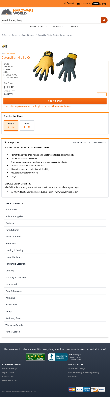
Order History (9, 368)
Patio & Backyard (13, 290)
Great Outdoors (13, 236)
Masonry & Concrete (15, 277)
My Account (69, 3)
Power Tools (11, 304)
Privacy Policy (92, 372)
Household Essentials (15, 263)
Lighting (9, 270)
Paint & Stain (11, 284)
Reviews (72, 376)
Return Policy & (76, 372)
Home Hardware (13, 257)
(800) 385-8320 (9, 380)
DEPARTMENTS (37, 26)
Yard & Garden (12, 331)
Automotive (11, 209)
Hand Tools (11, 243)
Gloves (14, 35)
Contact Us (8, 376)
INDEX (73, 26)
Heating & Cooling (14, 250)
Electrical (9, 223)
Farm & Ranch (12, 229)
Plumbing (10, 297)
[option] (11, 125)
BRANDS (57, 26)
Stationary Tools (13, 318)
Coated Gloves (27, 35)
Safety (4, 35)
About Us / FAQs (76, 368)
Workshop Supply (14, 324)
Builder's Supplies (14, 216)
